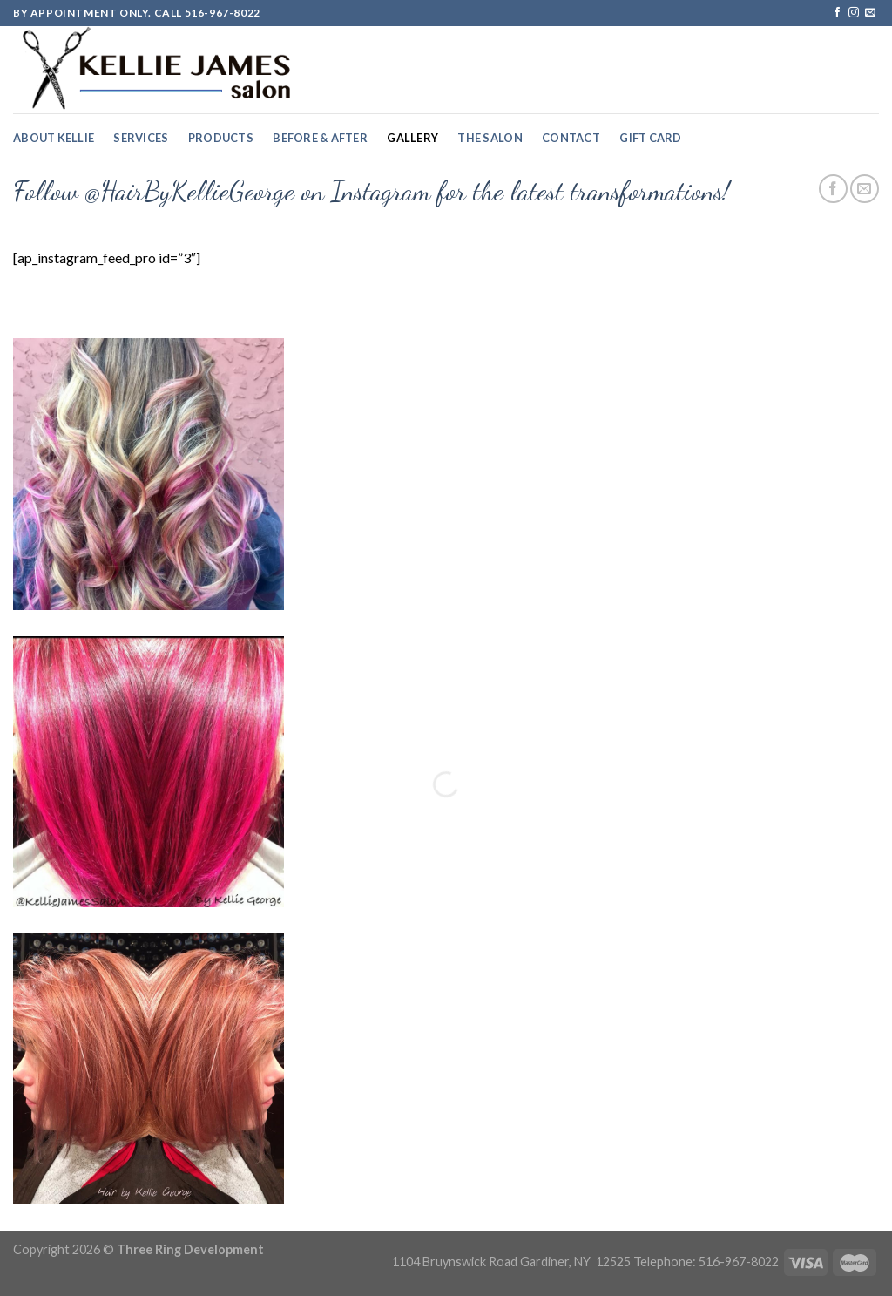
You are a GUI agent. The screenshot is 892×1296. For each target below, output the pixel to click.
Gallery (412, 138)
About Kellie (53, 138)
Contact (571, 138)
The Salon (489, 138)
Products (220, 138)
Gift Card (650, 138)
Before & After (320, 138)
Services (140, 138)
